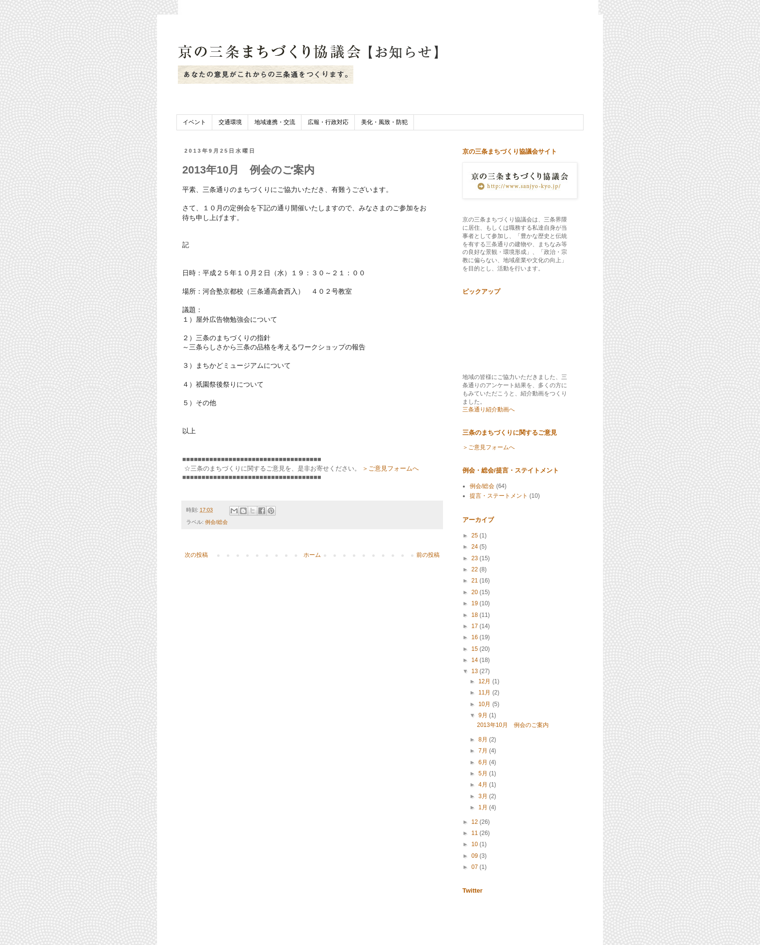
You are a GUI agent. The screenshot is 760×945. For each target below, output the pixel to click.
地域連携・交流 (274, 122)
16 (476, 637)
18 (476, 615)
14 (476, 660)
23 (476, 558)
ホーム (312, 554)
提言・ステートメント (499, 495)
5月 (483, 773)
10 (476, 844)
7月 (483, 750)
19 (476, 603)
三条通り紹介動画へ (488, 409)
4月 (483, 784)
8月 (483, 739)
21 (476, 580)
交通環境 (230, 122)
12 (476, 822)
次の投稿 (196, 554)
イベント (194, 122)
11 (476, 833)
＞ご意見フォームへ (390, 468)
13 (476, 671)
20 (476, 592)
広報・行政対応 (328, 122)
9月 (483, 715)
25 (476, 535)
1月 (483, 807)
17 (476, 626)
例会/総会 (216, 522)
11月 (485, 692)
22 (476, 569)
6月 (483, 762)
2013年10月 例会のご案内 (513, 725)
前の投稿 (428, 554)
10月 (485, 704)
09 (476, 855)
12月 (485, 681)
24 (476, 546)
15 (476, 649)
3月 (483, 796)
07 (476, 867)
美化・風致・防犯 (384, 122)
